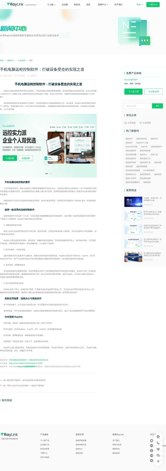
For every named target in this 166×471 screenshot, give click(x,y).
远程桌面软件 (131, 151)
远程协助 (157, 174)
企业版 (65, 4)
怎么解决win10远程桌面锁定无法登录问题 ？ (152, 254)
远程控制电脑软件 (133, 182)
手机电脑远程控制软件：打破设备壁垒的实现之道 (28, 360)
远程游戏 (147, 182)
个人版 (50, 4)
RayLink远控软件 (131, 80)
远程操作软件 (131, 162)
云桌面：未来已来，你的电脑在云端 (153, 199)
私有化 (77, 4)
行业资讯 (21, 76)
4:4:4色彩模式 (149, 170)
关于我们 (118, 4)
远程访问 (154, 139)
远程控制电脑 (141, 166)
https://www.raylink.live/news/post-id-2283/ (26, 363)
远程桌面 (129, 166)
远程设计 (34, 76)
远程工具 (154, 154)
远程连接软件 (131, 158)
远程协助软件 (156, 147)
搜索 (157, 106)
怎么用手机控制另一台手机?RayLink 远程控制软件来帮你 (153, 240)
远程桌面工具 (145, 158)
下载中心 (153, 4)
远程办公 (143, 154)
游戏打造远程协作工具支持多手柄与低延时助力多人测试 (153, 227)
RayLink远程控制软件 (26, 366)
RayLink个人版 (142, 143)
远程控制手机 (141, 139)
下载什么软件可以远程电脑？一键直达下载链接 (25, 386)
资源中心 (102, 4)
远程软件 (129, 143)
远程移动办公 (131, 174)
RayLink (144, 147)
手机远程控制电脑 (133, 170)
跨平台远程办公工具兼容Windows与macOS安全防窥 (153, 213)
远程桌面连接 (145, 178)
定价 (88, 4)
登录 (139, 6)
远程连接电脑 (131, 154)
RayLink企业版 (131, 147)
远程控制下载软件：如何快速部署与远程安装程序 (26, 380)
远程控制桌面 (145, 151)
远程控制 (157, 162)
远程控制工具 (145, 162)
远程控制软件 (145, 174)
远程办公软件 (131, 178)
